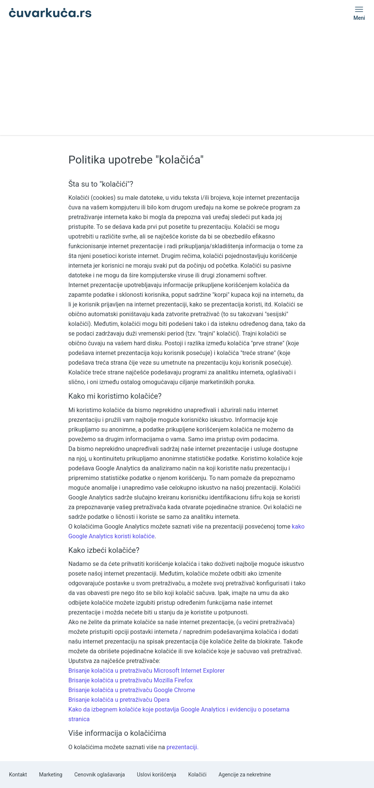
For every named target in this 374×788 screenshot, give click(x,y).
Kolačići (197, 775)
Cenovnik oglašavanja (99, 775)
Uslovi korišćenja (156, 775)
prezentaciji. (182, 747)
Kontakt (18, 775)
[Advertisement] (187, 83)
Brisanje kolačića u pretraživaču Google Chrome (131, 690)
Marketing (50, 775)
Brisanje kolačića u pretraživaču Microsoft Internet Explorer (146, 670)
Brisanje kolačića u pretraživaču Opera (119, 699)
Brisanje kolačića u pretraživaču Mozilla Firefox (130, 680)
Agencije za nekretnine (244, 775)
